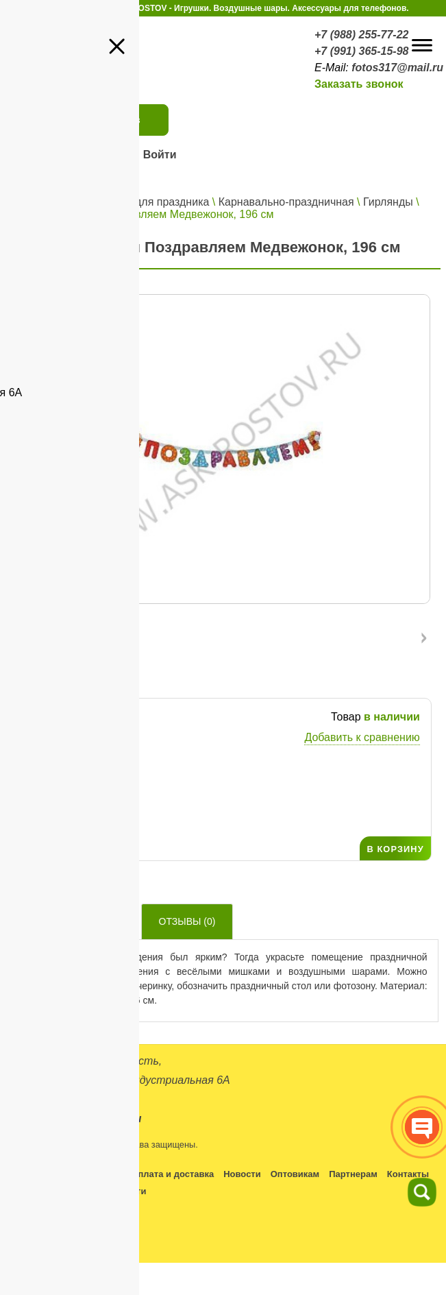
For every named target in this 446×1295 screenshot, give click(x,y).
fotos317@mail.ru (397, 67)
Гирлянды (388, 202)
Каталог (83, 202)
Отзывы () (187, 921)
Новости (242, 1174)
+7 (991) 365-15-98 (361, 51)
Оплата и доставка (172, 1174)
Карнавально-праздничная (286, 202)
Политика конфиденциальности (75, 1191)
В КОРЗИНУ (395, 849)
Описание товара (72, 921)
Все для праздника (161, 202)
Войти (160, 154)
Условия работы (85, 1174)
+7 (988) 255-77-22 (361, 34)
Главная (34, 202)
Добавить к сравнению (361, 737)
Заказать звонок (359, 84)
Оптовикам (295, 1174)
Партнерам (353, 1174)
